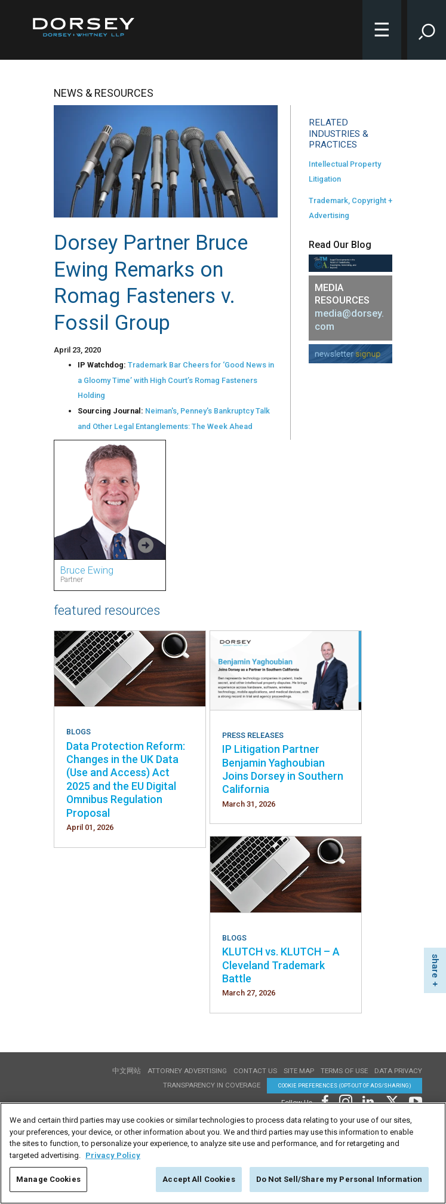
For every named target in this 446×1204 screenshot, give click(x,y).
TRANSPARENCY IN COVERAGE (211, 1085)
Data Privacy (398, 1071)
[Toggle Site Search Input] (426, 30)
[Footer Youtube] (413, 1100)
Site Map (299, 1071)
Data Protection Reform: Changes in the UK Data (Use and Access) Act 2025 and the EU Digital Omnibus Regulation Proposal (125, 779)
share (435, 966)
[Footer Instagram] (345, 1100)
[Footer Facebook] (324, 1100)
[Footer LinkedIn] (368, 1100)
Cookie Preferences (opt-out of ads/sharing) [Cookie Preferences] (344, 1085)
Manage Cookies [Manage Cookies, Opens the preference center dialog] (48, 1179)
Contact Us (255, 1071)
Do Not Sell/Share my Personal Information (339, 1179)
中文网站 (126, 1071)
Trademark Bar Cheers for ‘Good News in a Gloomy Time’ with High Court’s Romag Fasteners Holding (176, 380)
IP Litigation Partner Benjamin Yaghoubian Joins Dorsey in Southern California (282, 769)
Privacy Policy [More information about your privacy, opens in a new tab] (112, 1155)
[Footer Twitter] (392, 1100)
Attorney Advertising (187, 1071)
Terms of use (344, 1071)
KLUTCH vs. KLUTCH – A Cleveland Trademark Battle (281, 965)
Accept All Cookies (198, 1179)
